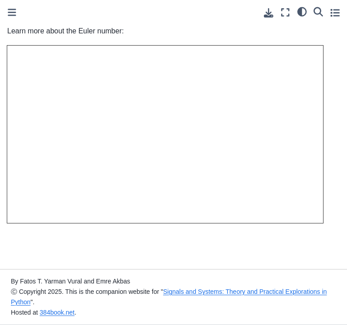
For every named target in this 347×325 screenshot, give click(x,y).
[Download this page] (268, 12)
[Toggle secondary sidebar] (335, 12)
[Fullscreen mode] (285, 12)
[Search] (318, 11)
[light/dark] (302, 11)
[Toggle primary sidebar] (12, 12)
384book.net (57, 312)
